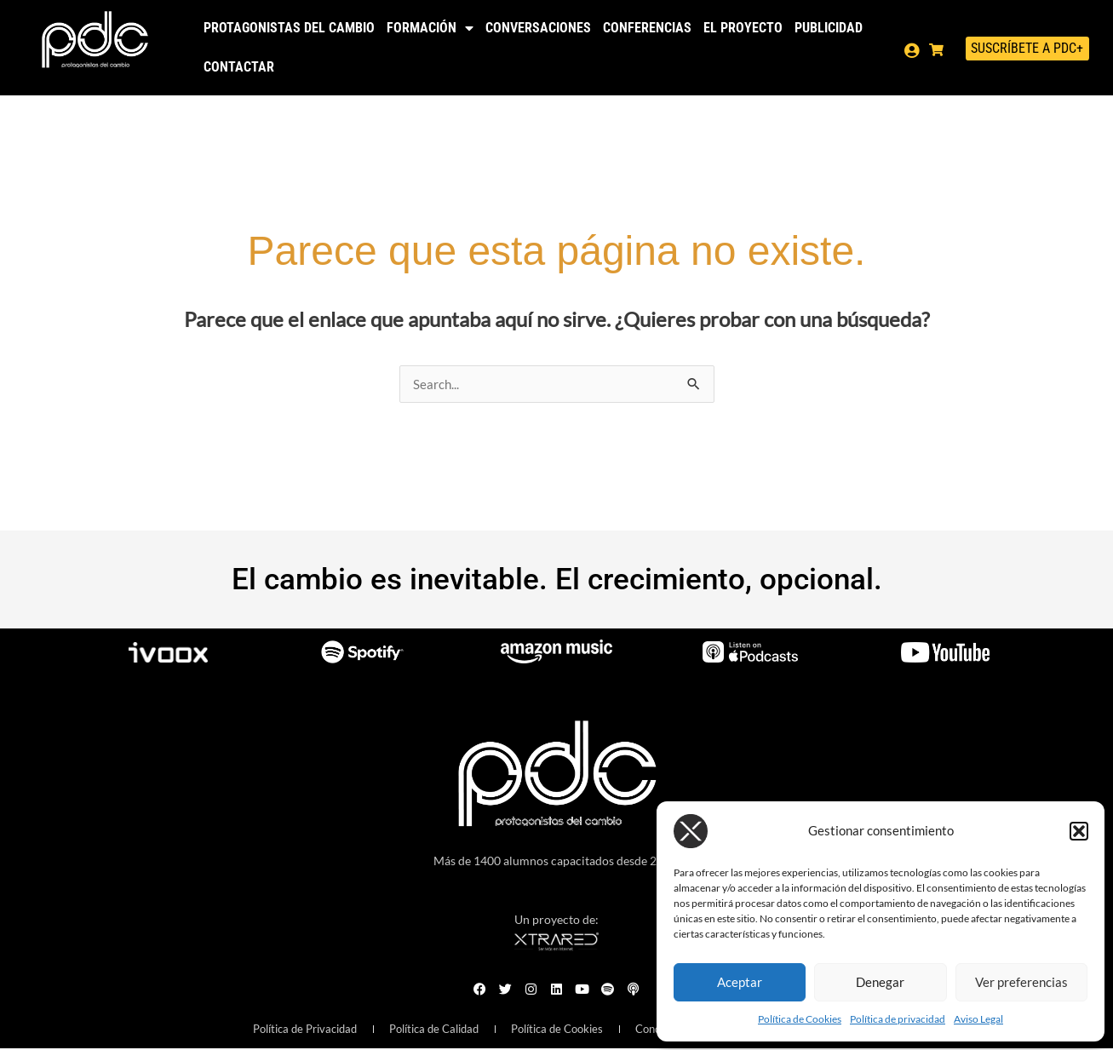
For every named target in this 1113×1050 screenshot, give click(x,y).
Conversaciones (538, 28)
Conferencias (647, 28)
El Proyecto (743, 28)
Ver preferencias (1021, 982)
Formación (430, 28)
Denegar (880, 982)
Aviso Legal (978, 1019)
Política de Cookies (799, 1019)
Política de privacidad (897, 1019)
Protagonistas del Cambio (289, 28)
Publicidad (829, 28)
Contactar (239, 67)
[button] (1078, 831)
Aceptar (739, 982)
